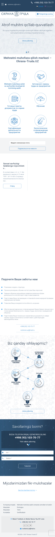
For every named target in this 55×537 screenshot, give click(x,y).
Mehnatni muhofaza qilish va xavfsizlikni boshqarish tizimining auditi (14, 86)
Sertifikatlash (21, 512)
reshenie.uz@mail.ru (27, 330)
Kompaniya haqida (9, 505)
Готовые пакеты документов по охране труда (14, 108)
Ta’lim (19, 510)
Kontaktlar (6, 512)
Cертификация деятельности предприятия (14, 130)
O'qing (12, 186)
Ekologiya (20, 507)
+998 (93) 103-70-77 (27, 326)
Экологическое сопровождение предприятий (40, 130)
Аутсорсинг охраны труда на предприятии (40, 85)
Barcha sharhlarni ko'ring (27, 490)
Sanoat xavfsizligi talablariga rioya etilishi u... (13, 166)
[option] (27, 33)
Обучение (40, 106)
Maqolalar (6, 507)
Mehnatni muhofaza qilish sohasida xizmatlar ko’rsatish (34, 505)
